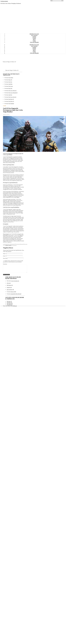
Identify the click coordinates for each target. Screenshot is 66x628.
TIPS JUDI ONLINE (34, 42)
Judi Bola (10, 84)
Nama (4, 253)
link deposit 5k (10, 286)
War (24, 244)
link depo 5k (9, 302)
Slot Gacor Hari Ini (12, 97)
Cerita (4, 244)
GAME (4, 105)
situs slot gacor (10, 305)
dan (6, 244)
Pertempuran (17, 244)
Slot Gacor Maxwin (12, 90)
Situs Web (5, 258)
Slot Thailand (11, 103)
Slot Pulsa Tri (11, 101)
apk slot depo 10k (10, 291)
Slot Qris (10, 81)
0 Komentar (14, 245)
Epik (8, 244)
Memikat (12, 244)
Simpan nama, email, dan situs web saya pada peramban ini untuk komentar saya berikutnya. (13, 261)
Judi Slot (10, 94)
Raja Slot (10, 88)
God (10, 244)
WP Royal (15, 307)
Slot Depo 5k (11, 99)
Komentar (5, 264)
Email (4, 256)
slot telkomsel (9, 306)
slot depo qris (9, 304)
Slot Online (10, 77)
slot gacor (9, 284)
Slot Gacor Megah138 (12, 92)
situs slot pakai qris (15, 282)
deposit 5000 (13, 293)
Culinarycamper (4, 1)
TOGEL (34, 41)
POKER (34, 38)
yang (26, 244)
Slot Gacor (10, 86)
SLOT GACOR (34, 35)
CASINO (34, 36)
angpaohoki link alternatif (16, 295)
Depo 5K (10, 79)
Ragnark (22, 244)
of (14, 244)
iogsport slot (9, 288)
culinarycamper (8, 245)
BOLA (34, 39)
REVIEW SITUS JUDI (34, 34)
